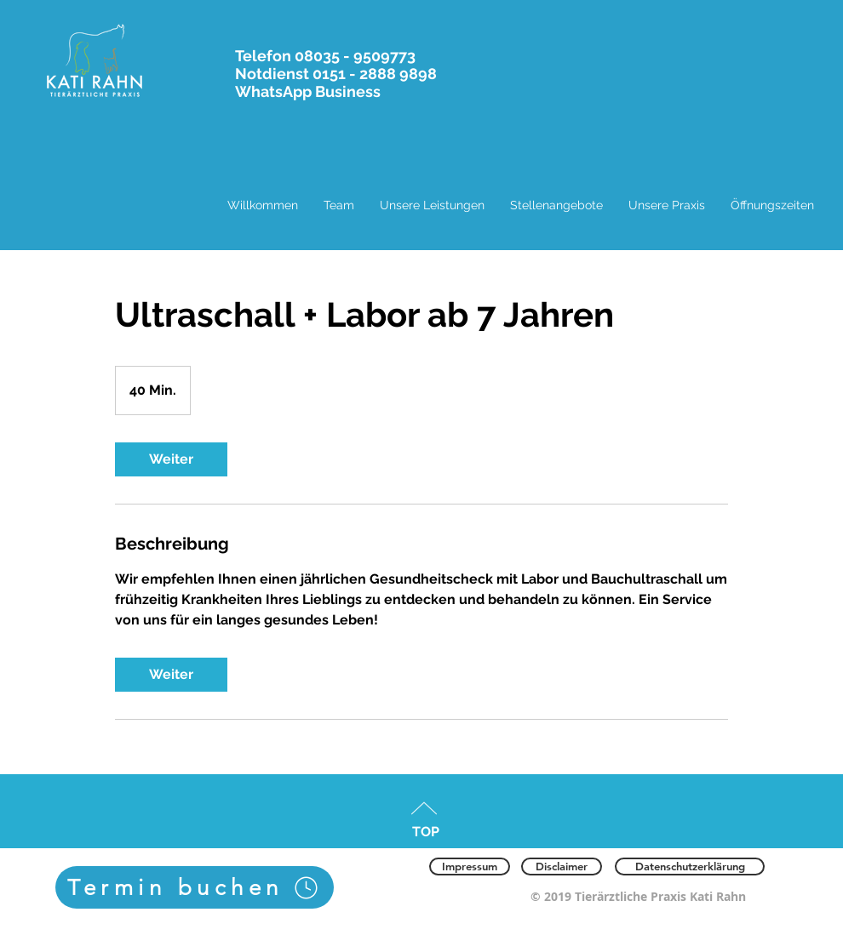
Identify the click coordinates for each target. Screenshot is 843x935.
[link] (171, 459)
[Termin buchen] (194, 887)
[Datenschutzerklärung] (690, 866)
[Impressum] (469, 866)
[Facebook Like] (267, 864)
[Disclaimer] (561, 866)
